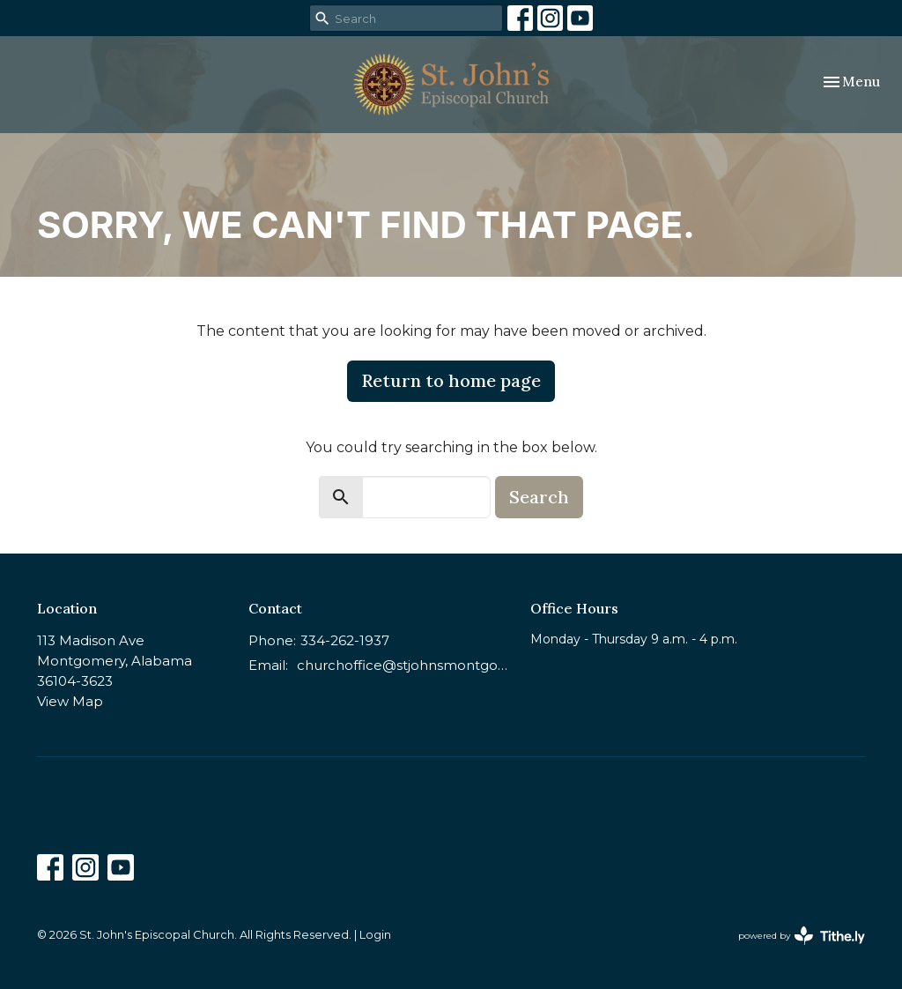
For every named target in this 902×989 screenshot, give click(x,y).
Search (539, 497)
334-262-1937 (344, 640)
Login (375, 934)
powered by (801, 935)
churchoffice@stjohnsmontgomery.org (405, 665)
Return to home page (451, 380)
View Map (70, 701)
